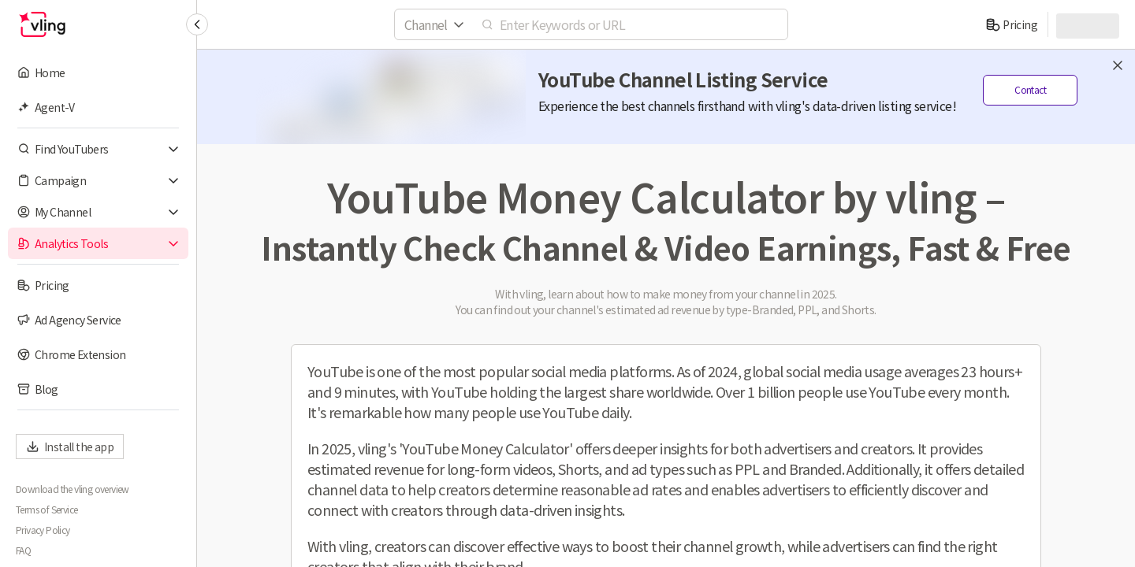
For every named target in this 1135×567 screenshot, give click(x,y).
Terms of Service (46, 509)
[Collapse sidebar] (197, 24)
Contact (1030, 90)
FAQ (23, 550)
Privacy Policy (43, 530)
